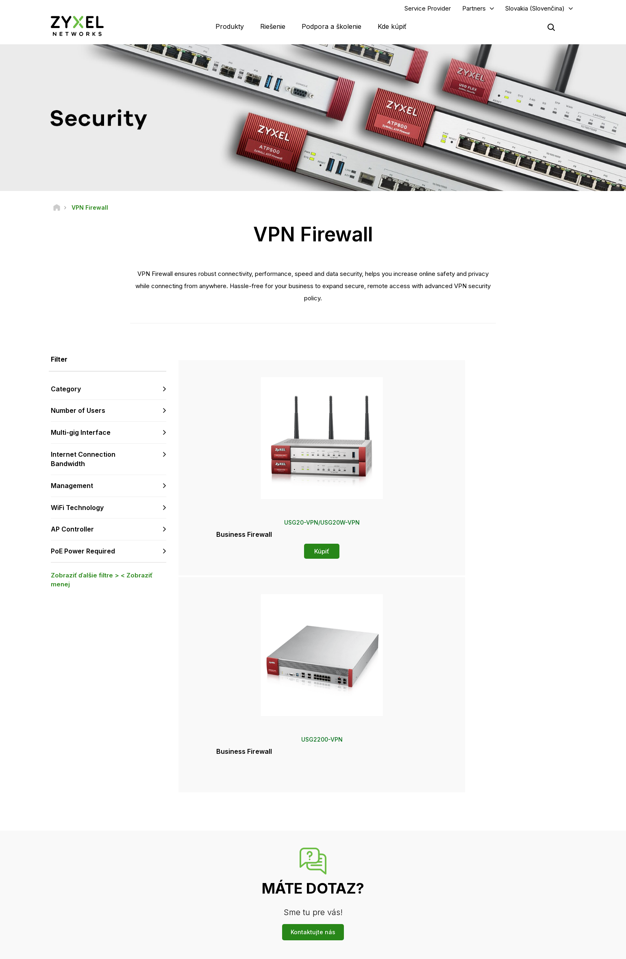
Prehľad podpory (224, 820)
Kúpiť (244, 556)
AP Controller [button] (72, 534)
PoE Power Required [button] (83, 556)
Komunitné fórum (225, 834)
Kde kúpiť (392, 28)
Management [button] (72, 490)
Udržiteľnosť (480, 894)
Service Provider (427, 11)
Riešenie (272, 28)
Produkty (229, 28)
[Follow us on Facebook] (57, 910)
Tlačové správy (353, 867)
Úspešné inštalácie (487, 907)
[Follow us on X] (120, 910)
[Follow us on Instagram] (140, 910)
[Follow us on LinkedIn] (100, 910)
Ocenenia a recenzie (359, 880)
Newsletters (349, 894)
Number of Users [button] (78, 415)
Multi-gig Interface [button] (81, 437)
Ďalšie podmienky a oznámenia (241, 874)
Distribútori (348, 834)
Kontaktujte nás (313, 759)
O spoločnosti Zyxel (489, 880)
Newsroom (352, 853)
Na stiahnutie (219, 847)
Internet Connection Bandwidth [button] (83, 464)
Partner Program (484, 834)
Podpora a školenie (331, 28)
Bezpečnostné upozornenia (237, 861)
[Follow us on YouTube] (78, 910)
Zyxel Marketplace (357, 820)
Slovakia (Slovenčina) (535, 11)
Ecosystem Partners (489, 847)
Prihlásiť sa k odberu (136, 861)
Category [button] (66, 393)
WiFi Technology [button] (77, 512)
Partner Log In (481, 820)
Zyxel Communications (492, 921)
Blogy (341, 907)
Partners (474, 11)
